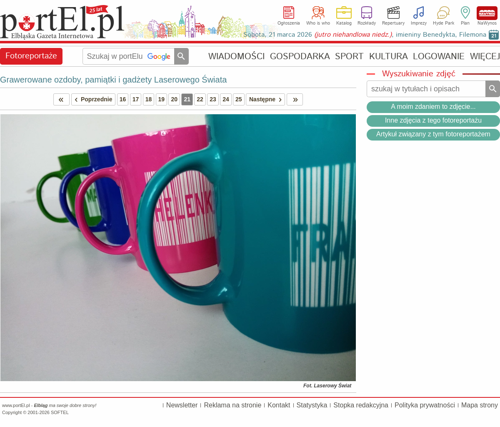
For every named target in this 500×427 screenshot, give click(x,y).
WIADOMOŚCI (236, 56)
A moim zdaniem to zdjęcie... (433, 106)
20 (174, 99)
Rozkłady (367, 23)
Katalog (344, 23)
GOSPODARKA (300, 56)
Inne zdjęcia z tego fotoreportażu (433, 120)
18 (148, 99)
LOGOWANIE (439, 56)
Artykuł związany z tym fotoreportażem (433, 134)
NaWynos (487, 13)
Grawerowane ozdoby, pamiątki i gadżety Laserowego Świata (113, 79)
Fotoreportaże (31, 56)
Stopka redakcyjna (360, 405)
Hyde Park (443, 23)
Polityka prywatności (425, 405)
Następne (267, 99)
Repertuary (393, 23)
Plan (465, 23)
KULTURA (388, 56)
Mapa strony (479, 405)
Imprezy (419, 23)
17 (135, 99)
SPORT (349, 56)
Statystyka (312, 405)
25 (238, 99)
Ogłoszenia (289, 23)
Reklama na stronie (232, 405)
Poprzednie (92, 99)
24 (225, 99)
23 (213, 99)
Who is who (318, 23)
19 (161, 99)
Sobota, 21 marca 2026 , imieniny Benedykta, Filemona (364, 35)
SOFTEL (60, 412)
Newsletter (182, 405)
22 (200, 99)
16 (123, 99)
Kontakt (279, 405)
